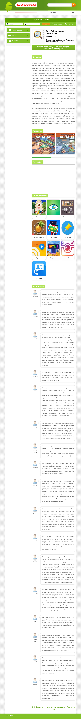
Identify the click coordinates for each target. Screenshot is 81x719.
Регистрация (69, 24)
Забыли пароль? (57, 24)
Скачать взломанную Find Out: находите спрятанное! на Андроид (53, 48)
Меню (62, 13)
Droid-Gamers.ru (37, 707)
